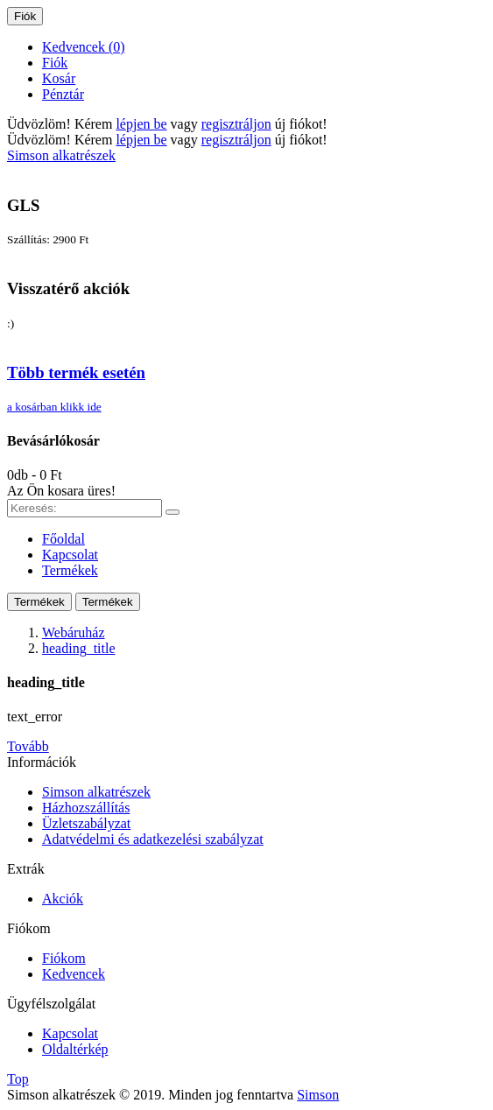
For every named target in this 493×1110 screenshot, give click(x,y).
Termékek (39, 601)
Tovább (28, 746)
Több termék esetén (76, 372)
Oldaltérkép (75, 1049)
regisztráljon (236, 123)
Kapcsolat (70, 1033)
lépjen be (141, 123)
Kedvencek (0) (83, 46)
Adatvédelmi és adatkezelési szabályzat (153, 839)
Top (18, 1078)
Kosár (58, 78)
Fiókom (64, 958)
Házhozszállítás (86, 807)
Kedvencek (73, 973)
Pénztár (63, 94)
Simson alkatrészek (96, 791)
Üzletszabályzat (86, 823)
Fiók (54, 62)
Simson (318, 1094)
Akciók (62, 898)
